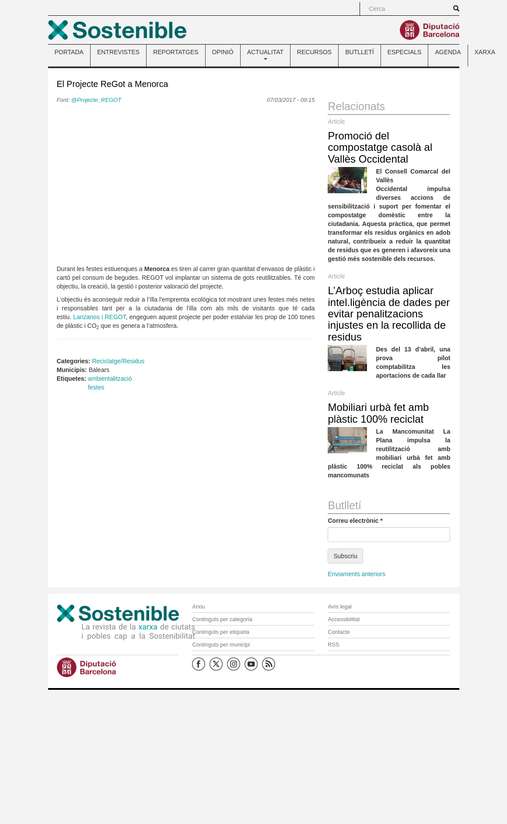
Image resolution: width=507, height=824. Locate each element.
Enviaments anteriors (356, 573)
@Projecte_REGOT (96, 100)
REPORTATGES (175, 52)
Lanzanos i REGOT (99, 316)
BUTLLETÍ (359, 52)
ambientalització (110, 378)
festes (96, 387)
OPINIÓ (223, 52)
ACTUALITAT (265, 54)
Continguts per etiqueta (220, 632)
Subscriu (345, 556)
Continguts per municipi (221, 645)
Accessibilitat (344, 619)
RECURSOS (314, 52)
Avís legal (339, 607)
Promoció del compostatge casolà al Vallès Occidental (380, 147)
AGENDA (448, 52)
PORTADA (69, 52)
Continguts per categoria (222, 619)
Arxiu (198, 607)
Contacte (339, 632)
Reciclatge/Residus (118, 361)
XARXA (485, 52)
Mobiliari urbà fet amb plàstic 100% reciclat (378, 412)
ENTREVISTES (118, 52)
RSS (333, 645)
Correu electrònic (355, 520)
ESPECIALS (405, 52)
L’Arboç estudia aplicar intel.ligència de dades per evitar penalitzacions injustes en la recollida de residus (389, 314)
